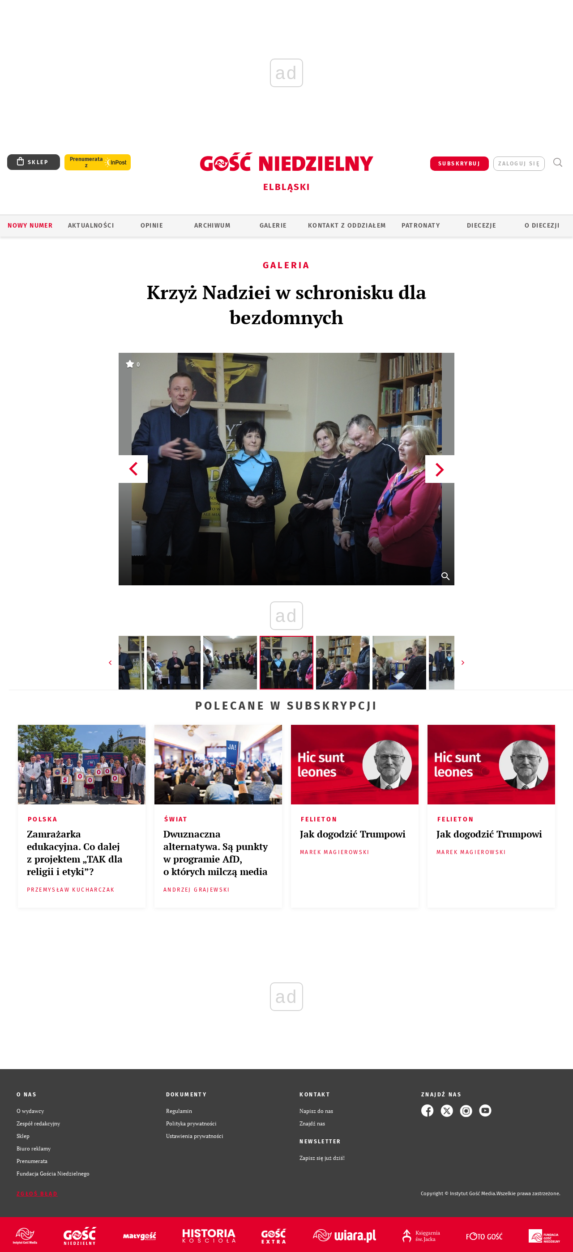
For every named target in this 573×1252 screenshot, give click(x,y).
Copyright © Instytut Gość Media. (458, 1194)
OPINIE (152, 225)
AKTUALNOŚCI (91, 225)
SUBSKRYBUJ (459, 164)
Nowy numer (30, 225)
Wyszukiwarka (557, 162)
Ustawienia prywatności (194, 1135)
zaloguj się (519, 164)
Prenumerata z (86, 162)
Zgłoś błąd (37, 1194)
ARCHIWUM (212, 225)
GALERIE (273, 225)
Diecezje (481, 225)
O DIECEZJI (542, 225)
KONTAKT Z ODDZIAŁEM (347, 225)
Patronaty (421, 225)
